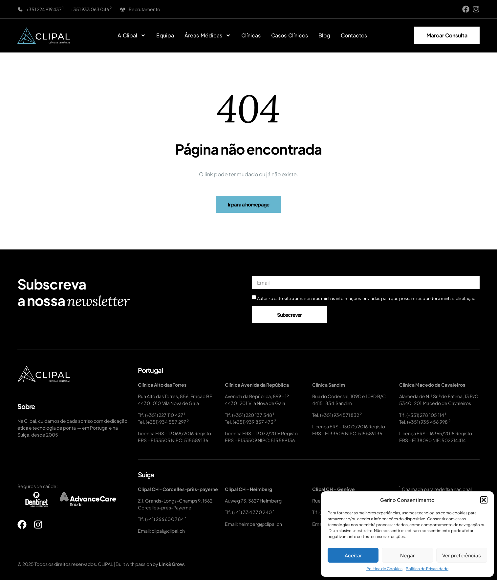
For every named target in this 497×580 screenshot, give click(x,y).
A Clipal (132, 35)
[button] (484, 500)
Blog (324, 35)
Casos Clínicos (289, 35)
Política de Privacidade (427, 568)
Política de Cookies (384, 568)
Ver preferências (461, 555)
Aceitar (353, 555)
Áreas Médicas (207, 35)
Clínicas (251, 35)
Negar (407, 555)
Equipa (165, 35)
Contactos (354, 35)
